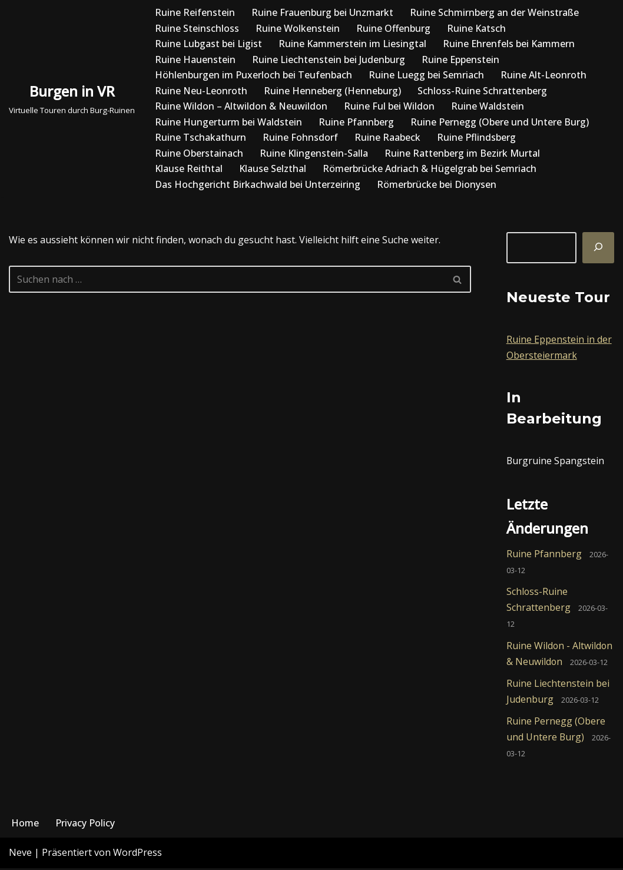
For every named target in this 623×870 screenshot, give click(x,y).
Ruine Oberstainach (199, 153)
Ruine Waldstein (487, 106)
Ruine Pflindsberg (476, 137)
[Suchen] (598, 248)
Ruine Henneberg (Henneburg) (332, 90)
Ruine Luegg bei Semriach (426, 74)
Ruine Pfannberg (356, 121)
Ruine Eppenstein (460, 59)
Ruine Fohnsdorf (300, 137)
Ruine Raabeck (387, 137)
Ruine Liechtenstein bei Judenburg (328, 59)
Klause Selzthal (272, 169)
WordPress (137, 854)
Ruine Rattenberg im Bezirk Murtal (462, 153)
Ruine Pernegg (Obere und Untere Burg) (499, 121)
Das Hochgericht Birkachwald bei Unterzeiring (257, 184)
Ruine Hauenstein (195, 59)
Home (25, 824)
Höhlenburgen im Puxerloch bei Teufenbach (253, 74)
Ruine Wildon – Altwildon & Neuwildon (241, 106)
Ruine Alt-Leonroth (543, 74)
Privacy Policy (85, 824)
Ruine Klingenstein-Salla (314, 153)
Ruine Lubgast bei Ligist (208, 43)
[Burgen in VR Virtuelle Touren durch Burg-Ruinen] (72, 98)
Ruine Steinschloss (197, 28)
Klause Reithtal (189, 169)
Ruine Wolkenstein (298, 28)
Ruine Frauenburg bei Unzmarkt (322, 12)
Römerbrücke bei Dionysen (436, 184)
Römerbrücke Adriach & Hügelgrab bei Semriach (429, 169)
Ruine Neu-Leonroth (201, 90)
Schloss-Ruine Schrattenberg (482, 90)
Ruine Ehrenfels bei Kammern (509, 43)
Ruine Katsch (476, 28)
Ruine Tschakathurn (200, 137)
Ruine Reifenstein (195, 12)
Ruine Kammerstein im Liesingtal (352, 43)
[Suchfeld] (227, 279)
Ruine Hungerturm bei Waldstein (228, 121)
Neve (20, 854)
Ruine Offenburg (393, 28)
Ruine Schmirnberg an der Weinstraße (494, 12)
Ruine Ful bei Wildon (389, 106)
